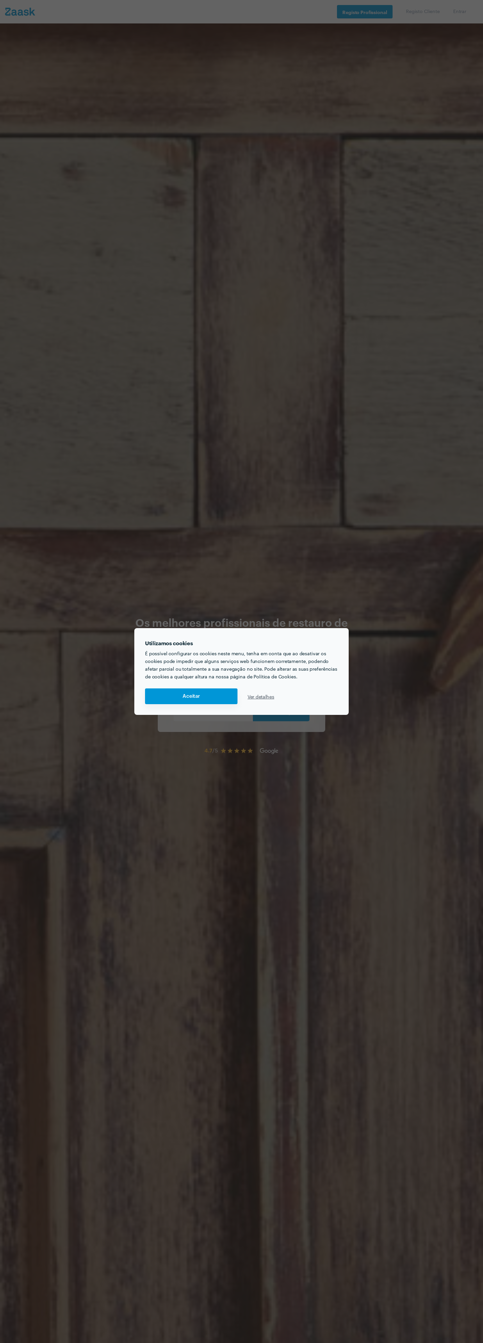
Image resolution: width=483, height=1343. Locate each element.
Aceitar (191, 696)
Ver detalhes (261, 696)
